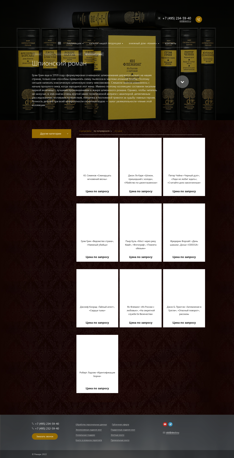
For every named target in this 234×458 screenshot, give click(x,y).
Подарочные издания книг (123, 429)
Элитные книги (117, 435)
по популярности (102, 131)
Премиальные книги (120, 440)
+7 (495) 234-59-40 (176, 18)
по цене (118, 131)
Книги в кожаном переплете (89, 440)
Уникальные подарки (85, 435)
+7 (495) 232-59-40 (47, 428)
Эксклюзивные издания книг (89, 429)
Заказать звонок (44, 436)
